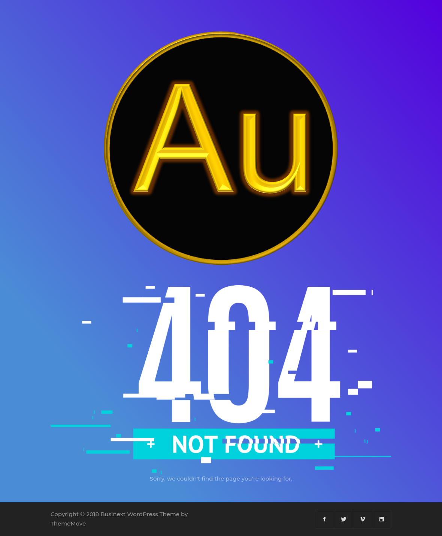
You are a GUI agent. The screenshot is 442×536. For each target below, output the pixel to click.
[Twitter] (343, 519)
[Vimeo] (362, 519)
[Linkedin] (381, 519)
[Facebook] (324, 519)
